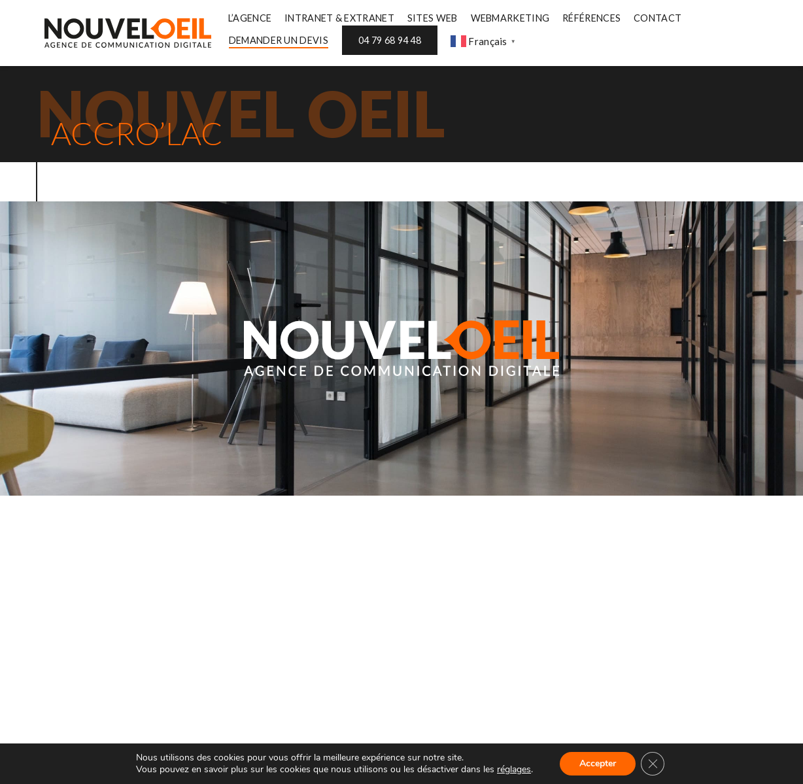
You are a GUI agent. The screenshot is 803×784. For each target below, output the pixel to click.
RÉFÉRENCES (591, 18)
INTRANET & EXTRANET (339, 18)
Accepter (597, 763)
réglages (514, 769)
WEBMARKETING (510, 18)
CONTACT (657, 18)
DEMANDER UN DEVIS (278, 40)
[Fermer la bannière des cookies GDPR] (652, 763)
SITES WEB (432, 18)
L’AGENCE (249, 18)
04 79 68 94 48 (389, 40)
